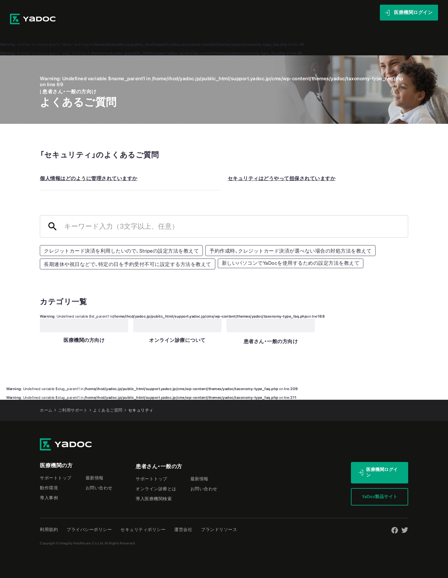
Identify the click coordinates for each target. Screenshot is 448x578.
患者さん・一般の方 (159, 453)
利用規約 (49, 516)
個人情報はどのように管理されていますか (89, 165)
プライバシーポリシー (89, 516)
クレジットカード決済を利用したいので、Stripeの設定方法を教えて (121, 238)
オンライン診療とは (156, 475)
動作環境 (49, 474)
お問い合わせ (99, 474)
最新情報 (322, 12)
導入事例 (251, 12)
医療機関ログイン (382, 459)
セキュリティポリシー (143, 516)
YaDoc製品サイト (380, 483)
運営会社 (183, 516)
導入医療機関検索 (154, 485)
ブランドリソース (219, 516)
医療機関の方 (56, 452)
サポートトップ (56, 464)
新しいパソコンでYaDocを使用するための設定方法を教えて (291, 250)
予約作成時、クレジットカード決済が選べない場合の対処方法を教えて (290, 238)
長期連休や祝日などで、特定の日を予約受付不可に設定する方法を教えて (127, 251)
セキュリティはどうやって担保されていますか (282, 165)
